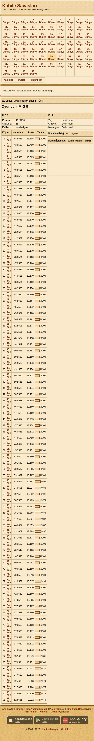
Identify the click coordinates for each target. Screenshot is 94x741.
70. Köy (9, 569)
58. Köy (9, 494)
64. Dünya (33, 65)
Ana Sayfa (7, 709)
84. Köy (9, 656)
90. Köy (9, 693)
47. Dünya (60, 50)
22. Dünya (15, 35)
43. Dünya (24, 50)
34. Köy (9, 344)
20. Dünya (88, 28)
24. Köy (9, 282)
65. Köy (9, 537)
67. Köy (9, 550)
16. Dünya (51, 28)
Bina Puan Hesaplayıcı (79, 709)
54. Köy (9, 469)
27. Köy (9, 300)
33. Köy (9, 338)
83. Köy (9, 650)
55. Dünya (42, 57)
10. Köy (9, 194)
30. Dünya (88, 35)
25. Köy (9, 288)
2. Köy (9, 145)
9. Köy (9, 188)
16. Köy (9, 232)
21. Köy (9, 263)
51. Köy (9, 450)
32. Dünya (15, 43)
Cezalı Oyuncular (60, 711)
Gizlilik (65, 729)
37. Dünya (60, 43)
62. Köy (9, 519)
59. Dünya (79, 57)
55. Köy (9, 475)
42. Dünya (15, 50)
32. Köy (9, 332)
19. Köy (9, 251)
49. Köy (9, 438)
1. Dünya (6, 21)
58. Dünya (69, 57)
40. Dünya (88, 43)
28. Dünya (69, 35)
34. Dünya (33, 43)
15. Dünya (42, 28)
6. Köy (9, 169)
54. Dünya (33, 57)
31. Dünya (6, 43)
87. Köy (9, 675)
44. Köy (9, 406)
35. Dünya (42, 43)
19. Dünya (79, 28)
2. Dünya (15, 21)
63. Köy (9, 525)
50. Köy (9, 444)
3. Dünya (24, 21)
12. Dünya (15, 28)
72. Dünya (15, 72)
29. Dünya (79, 35)
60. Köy (9, 506)
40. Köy (9, 381)
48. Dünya (69, 50)
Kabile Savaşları (19, 5)
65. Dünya (42, 65)
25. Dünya (42, 35)
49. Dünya (79, 50)
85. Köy (9, 662)
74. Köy (9, 593)
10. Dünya (88, 21)
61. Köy (9, 512)
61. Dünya (6, 65)
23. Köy (9, 275)
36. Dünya (51, 43)
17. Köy (9, 238)
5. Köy (9, 163)
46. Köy (9, 419)
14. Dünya (33, 28)
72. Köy (9, 581)
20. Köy (9, 257)
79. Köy (9, 625)
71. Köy (9, 575)
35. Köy (9, 350)
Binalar (19, 709)
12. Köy (9, 207)
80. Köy (9, 631)
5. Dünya (42, 21)
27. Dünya (60, 35)
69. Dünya (79, 65)
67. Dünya (60, 65)
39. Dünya (79, 43)
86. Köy (9, 668)
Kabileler (8, 80)
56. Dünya (51, 57)
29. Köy (9, 313)
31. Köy (9, 325)
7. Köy (9, 176)
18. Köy (9, 244)
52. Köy (9, 456)
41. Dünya (6, 50)
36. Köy (9, 357)
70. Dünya (88, 65)
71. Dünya (6, 72)
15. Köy (9, 226)
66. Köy (9, 544)
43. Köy (9, 400)
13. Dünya (24, 28)
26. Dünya (51, 35)
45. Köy (9, 413)
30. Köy (9, 319)
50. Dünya (88, 50)
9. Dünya (79, 21)
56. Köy (9, 481)
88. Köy (9, 681)
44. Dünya (33, 50)
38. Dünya (69, 43)
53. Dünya (24, 57)
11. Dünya (6, 28)
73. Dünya (24, 72)
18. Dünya (69, 28)
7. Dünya (60, 21)
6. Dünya (51, 21)
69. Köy (9, 562)
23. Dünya (24, 35)
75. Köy (9, 600)
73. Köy (9, 587)
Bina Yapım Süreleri (36, 709)
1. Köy (9, 138)
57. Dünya (60, 57)
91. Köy (9, 699)
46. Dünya (51, 50)
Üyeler (21, 80)
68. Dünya (69, 65)
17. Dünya (60, 28)
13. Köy (9, 213)
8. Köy (9, 182)
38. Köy (9, 369)
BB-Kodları (31, 711)
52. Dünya (15, 57)
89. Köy (9, 687)
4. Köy (9, 157)
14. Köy (9, 219)
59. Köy (9, 500)
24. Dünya (33, 35)
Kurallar (44, 711)
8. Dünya (69, 21)
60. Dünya (88, 57)
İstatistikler (36, 80)
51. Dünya (6, 57)
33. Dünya (24, 43)
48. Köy (9, 431)
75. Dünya (33, 72)
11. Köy (9, 201)
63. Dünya (24, 65)
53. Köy (9, 463)
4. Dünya (33, 21)
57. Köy (9, 487)
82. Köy (9, 643)
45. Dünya (42, 50)
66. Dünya (51, 65)
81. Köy (9, 637)
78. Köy (9, 618)
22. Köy (9, 269)
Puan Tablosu (56, 709)
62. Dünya (15, 65)
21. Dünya (6, 35)
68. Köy (9, 556)
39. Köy (9, 375)
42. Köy (9, 394)
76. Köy (9, 606)
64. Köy (9, 531)
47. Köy (9, 425)
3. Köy (9, 151)
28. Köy (9, 307)
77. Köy (9, 612)
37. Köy (9, 363)
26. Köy (9, 294)
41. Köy (9, 388)
